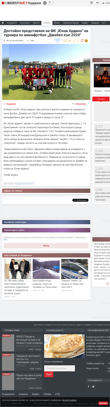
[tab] (101, 100)
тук (5, 239)
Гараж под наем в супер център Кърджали (29, 377)
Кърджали (11, 104)
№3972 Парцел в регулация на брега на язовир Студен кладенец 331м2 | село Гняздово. (29, 341)
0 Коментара (80, 104)
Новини (46, 22)
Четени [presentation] (101, 98)
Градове (95, 22)
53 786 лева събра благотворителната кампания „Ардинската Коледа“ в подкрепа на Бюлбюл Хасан (16, 287)
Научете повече (69, 400)
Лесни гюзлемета (53, 361)
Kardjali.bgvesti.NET (24, 183)
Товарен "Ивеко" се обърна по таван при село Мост (72, 283)
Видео (35, 394)
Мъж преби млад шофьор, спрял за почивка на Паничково (45, 283)
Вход (46, 245)
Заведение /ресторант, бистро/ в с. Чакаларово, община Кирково (28, 360)
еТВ (57, 394)
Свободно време (70, 22)
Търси (48, 374)
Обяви (47, 394)
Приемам (103, 403)
